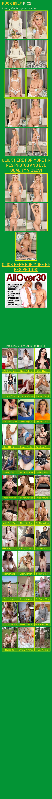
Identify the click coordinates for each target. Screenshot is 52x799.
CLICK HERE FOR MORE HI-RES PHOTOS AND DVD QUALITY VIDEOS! (26, 165)
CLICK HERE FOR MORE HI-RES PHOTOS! (26, 267)
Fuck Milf (16, 3)
